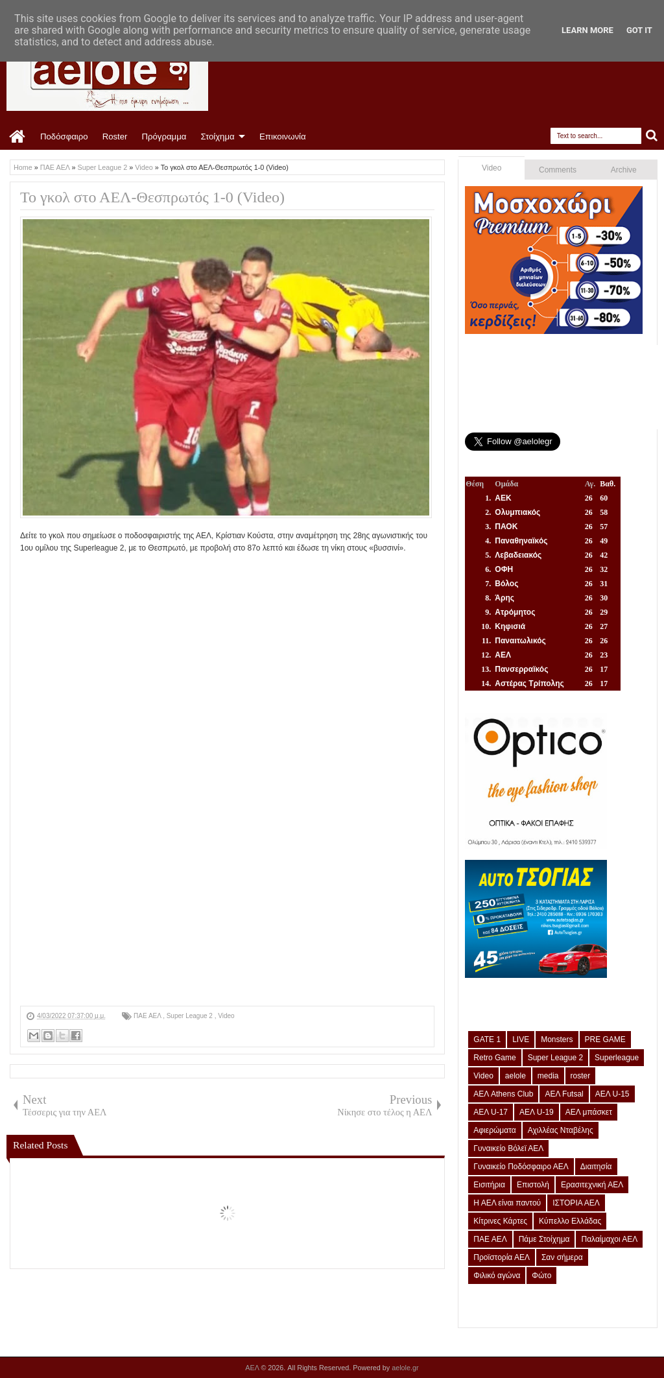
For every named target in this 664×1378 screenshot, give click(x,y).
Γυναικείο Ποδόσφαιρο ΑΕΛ (520, 1166)
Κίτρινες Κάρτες (500, 1221)
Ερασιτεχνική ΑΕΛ (592, 1184)
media (548, 1075)
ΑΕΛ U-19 (536, 1112)
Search (652, 136)
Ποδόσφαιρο (64, 136)
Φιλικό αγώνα (496, 1275)
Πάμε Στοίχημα (544, 1239)
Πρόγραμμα (163, 136)
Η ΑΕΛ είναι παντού (507, 1202)
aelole (515, 1075)
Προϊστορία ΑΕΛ (501, 1257)
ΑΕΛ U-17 (490, 1112)
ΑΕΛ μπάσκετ (588, 1112)
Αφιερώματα (494, 1130)
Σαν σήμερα (562, 1257)
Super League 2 (191, 1015)
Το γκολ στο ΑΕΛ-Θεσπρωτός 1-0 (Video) (152, 197)
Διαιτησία (596, 1166)
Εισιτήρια (489, 1184)
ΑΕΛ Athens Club (503, 1094)
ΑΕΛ (253, 1368)
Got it (639, 30)
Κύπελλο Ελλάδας (570, 1221)
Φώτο (541, 1275)
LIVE (520, 1039)
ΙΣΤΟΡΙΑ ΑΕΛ (576, 1202)
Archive (624, 169)
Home (17, 137)
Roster (115, 136)
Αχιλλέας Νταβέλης (560, 1130)
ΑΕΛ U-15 (612, 1094)
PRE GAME (605, 1039)
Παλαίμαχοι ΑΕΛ (609, 1239)
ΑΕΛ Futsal (564, 1094)
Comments (557, 169)
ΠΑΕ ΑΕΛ (148, 1015)
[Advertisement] (227, 915)
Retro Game (494, 1057)
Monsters (557, 1039)
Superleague (617, 1057)
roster (581, 1075)
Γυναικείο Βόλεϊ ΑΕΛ (508, 1148)
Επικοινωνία (282, 136)
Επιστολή (533, 1184)
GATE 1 (487, 1039)
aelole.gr (405, 1368)
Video (226, 1015)
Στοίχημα (217, 136)
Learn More (587, 30)
